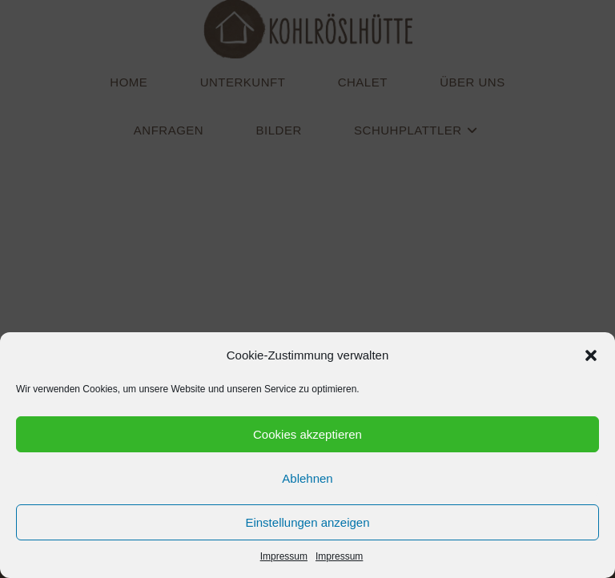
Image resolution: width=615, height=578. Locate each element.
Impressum (284, 556)
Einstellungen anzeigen (307, 522)
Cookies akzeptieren (307, 434)
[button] (591, 355)
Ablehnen (307, 478)
